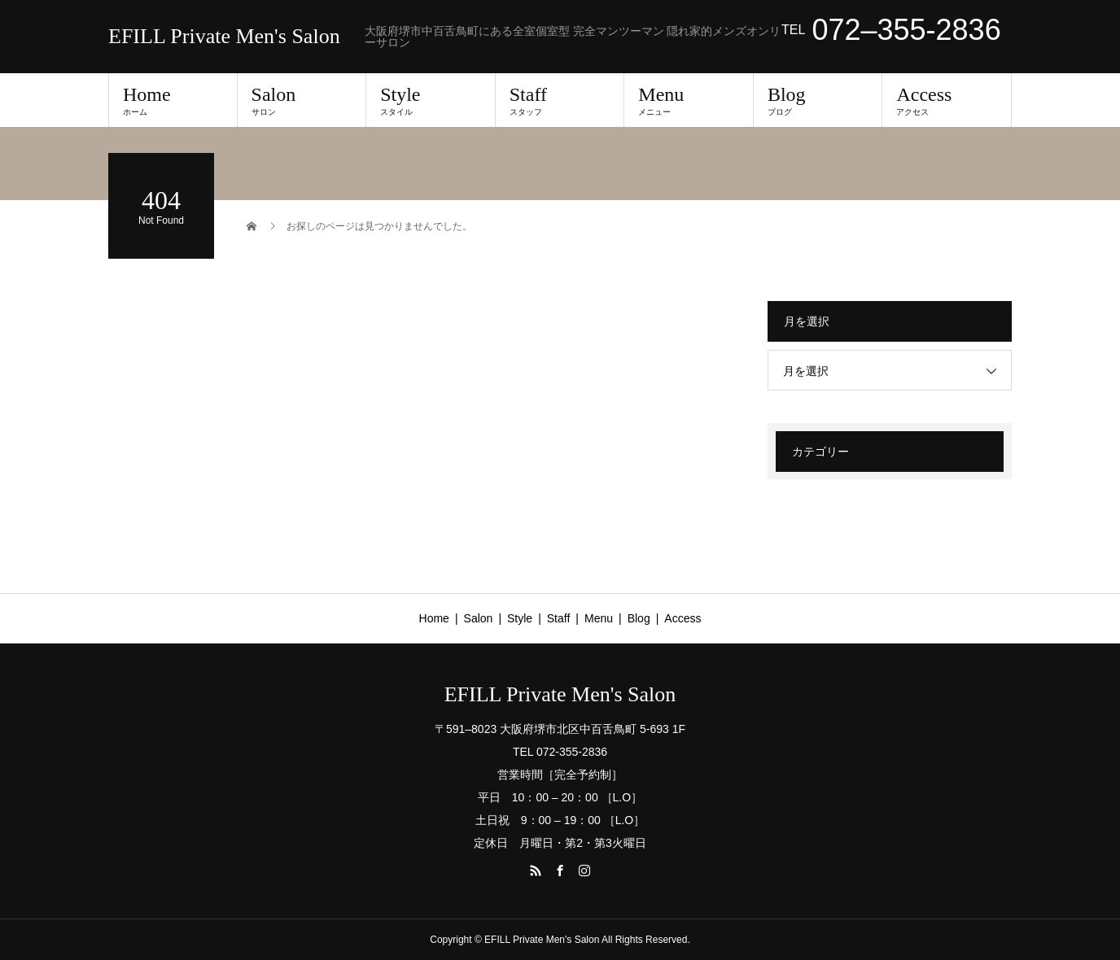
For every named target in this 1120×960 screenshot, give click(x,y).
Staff (560, 100)
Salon (302, 100)
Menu (688, 100)
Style (430, 100)
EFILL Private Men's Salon (224, 36)
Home (173, 100)
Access (946, 100)
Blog (818, 100)
